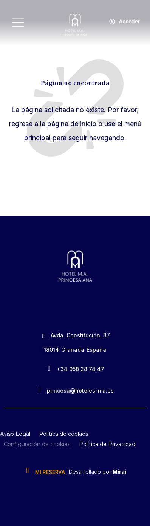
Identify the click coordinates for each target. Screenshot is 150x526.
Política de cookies (63, 434)
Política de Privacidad (107, 444)
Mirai (119, 471)
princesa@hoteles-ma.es (80, 390)
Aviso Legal (15, 434)
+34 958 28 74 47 (80, 369)
